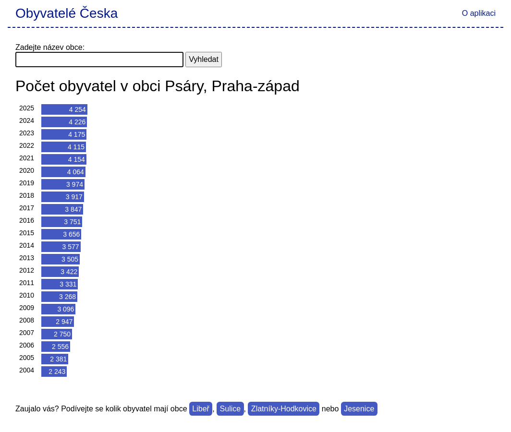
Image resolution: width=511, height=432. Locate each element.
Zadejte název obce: (50, 47)
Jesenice (359, 409)
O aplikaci (479, 13)
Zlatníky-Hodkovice (283, 409)
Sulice (230, 409)
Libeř (200, 409)
